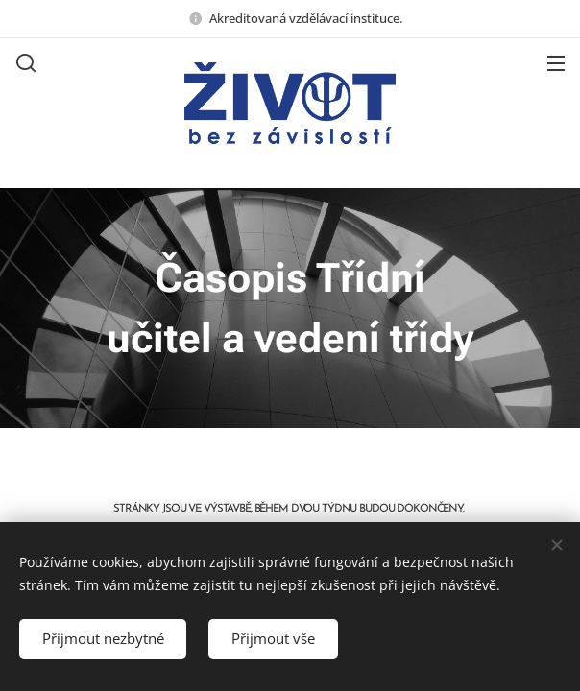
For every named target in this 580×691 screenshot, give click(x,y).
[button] (24, 62)
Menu (556, 63)
